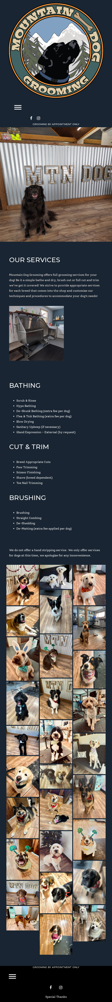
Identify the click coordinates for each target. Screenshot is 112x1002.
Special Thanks (56, 997)
